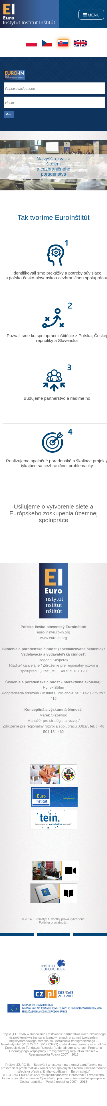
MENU (91, 15)
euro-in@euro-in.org (53, 632)
